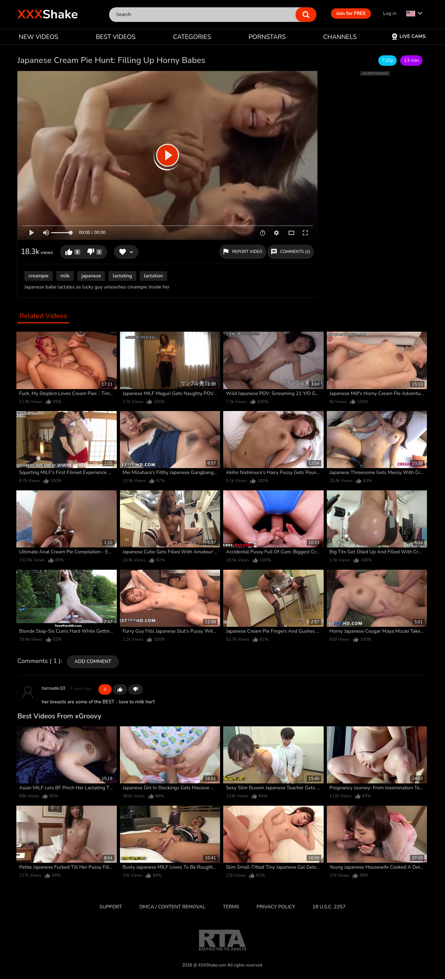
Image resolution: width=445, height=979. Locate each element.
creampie (39, 276)
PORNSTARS (267, 37)
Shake (47, 14)
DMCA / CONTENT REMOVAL (172, 906)
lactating (122, 276)
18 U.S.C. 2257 (329, 906)
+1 (120, 689)
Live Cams (408, 36)
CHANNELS (340, 37)
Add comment (92, 661)
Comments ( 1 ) (38, 661)
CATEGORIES (192, 37)
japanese (91, 276)
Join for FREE (351, 13)
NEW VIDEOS (38, 37)
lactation (153, 276)
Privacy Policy (276, 906)
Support (110, 906)
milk (65, 276)
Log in (389, 13)
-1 (135, 689)
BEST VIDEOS (115, 37)
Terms (231, 906)
